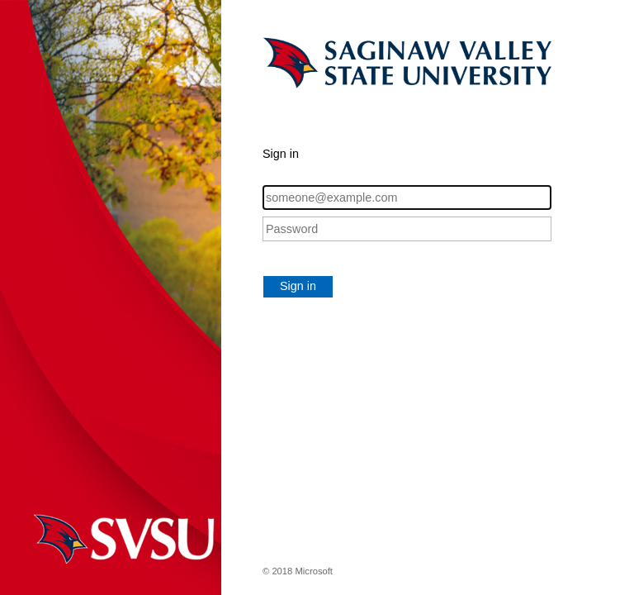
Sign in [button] (298, 286)
